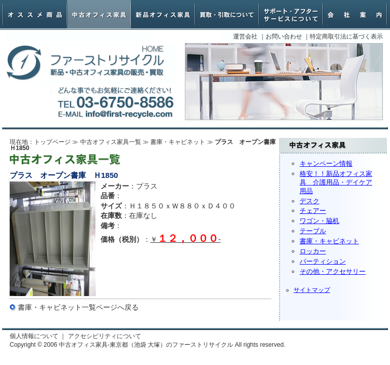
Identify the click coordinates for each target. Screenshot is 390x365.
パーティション (323, 261)
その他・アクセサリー (333, 271)
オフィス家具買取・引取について (227, 14)
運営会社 (245, 36)
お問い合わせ (284, 36)
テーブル (313, 231)
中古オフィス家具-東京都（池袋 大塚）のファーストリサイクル (85, 63)
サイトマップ (312, 290)
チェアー (313, 210)
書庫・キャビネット (329, 241)
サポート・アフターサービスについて (291, 14)
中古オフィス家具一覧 (110, 141)
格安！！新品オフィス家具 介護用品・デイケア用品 (336, 182)
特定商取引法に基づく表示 (346, 36)
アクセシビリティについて (104, 336)
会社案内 (355, 14)
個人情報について (34, 336)
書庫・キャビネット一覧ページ (67, 307)
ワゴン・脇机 (319, 221)
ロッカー (313, 251)
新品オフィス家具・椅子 (163, 14)
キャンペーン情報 (326, 163)
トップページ (52, 141)
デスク (309, 201)
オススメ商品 (35, 14)
